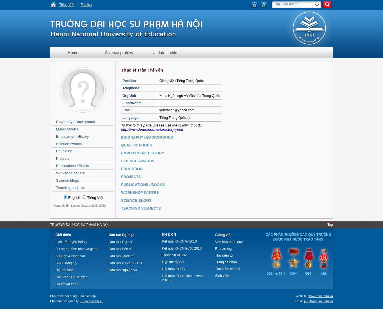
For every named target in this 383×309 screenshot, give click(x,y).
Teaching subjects (70, 188)
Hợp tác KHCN (173, 262)
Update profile (165, 52)
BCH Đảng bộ (66, 263)
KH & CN (169, 235)
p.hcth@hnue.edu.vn (318, 301)
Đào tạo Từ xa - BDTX (125, 263)
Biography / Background (75, 122)
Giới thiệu (63, 235)
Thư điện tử (224, 255)
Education (64, 151)
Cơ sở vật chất (66, 284)
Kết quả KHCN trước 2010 (182, 248)
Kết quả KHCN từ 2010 (179, 241)
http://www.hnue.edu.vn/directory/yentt (152, 129)
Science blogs (67, 180)
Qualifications (67, 129)
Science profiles (119, 52)
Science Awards (69, 144)
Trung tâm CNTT (91, 301)
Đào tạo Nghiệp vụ (123, 270)
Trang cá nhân (226, 262)
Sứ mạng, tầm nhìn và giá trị (76, 249)
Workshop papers (70, 173)
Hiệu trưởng (64, 270)
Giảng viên (224, 235)
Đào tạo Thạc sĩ (121, 242)
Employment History (72, 136)
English (86, 5)
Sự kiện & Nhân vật (70, 256)
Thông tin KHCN (174, 255)
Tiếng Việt (66, 5)
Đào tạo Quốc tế (121, 256)
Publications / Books (72, 166)
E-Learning (223, 249)
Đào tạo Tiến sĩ (120, 249)
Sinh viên (222, 276)
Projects (62, 158)
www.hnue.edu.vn (320, 296)
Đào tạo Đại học (121, 235)
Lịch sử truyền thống (70, 242)
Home (73, 52)
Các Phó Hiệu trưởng (71, 277)
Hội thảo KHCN (173, 269)
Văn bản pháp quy (229, 242)
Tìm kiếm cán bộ (227, 269)
